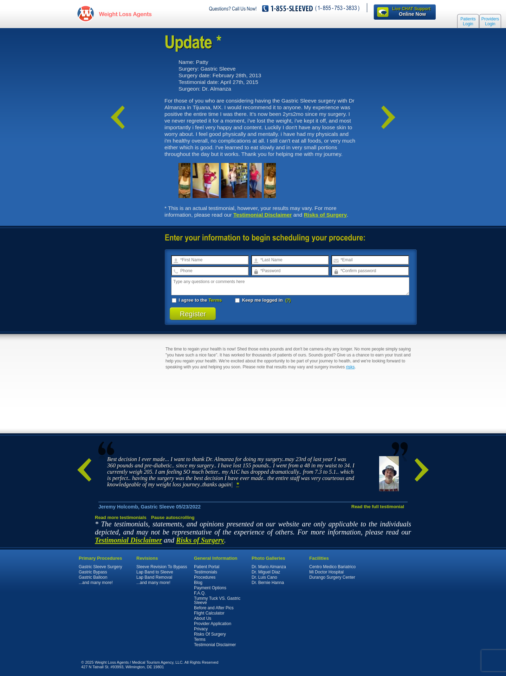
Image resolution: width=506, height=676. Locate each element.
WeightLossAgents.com (125, 13)
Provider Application (212, 623)
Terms (215, 300)
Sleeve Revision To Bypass (161, 566)
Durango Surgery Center (332, 577)
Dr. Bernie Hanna (268, 582)
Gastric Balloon (93, 577)
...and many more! (96, 582)
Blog (198, 582)
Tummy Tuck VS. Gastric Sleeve (217, 600)
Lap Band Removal (154, 577)
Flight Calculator (209, 613)
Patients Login (467, 22)
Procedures (204, 577)
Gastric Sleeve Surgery (100, 566)
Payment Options (210, 587)
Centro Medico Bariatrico (332, 566)
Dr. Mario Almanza (269, 566)
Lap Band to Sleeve (154, 572)
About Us (202, 618)
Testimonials (205, 572)
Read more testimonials (121, 517)
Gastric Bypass (93, 572)
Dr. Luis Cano (264, 577)
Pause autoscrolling (173, 517)
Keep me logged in (259, 300)
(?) (288, 300)
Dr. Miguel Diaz (266, 572)
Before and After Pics (214, 607)
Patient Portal (206, 566)
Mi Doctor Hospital (326, 572)
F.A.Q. (200, 593)
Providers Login (490, 22)
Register (193, 314)
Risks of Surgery (325, 215)
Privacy (201, 628)
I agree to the (197, 300)
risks (350, 367)
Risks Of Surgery (210, 634)
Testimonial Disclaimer (262, 215)
